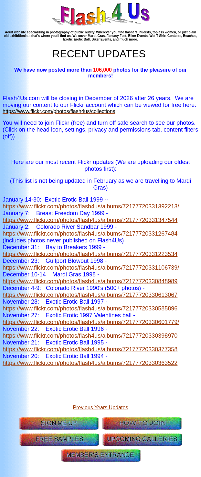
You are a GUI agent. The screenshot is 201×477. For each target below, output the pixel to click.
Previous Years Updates (100, 407)
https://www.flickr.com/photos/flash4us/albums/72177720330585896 (90, 308)
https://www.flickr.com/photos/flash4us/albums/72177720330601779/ (91, 322)
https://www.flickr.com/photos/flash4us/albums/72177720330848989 (90, 281)
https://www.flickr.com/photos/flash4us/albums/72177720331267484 (90, 233)
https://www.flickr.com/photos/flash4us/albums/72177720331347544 (90, 220)
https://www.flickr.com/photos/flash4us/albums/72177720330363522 (90, 363)
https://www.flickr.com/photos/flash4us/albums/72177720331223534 (90, 254)
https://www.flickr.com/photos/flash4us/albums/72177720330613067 (90, 295)
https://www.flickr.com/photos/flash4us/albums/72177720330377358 (90, 349)
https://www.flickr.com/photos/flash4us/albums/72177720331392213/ (91, 206)
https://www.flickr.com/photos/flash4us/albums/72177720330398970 (90, 335)
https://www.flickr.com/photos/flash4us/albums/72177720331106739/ (91, 267)
